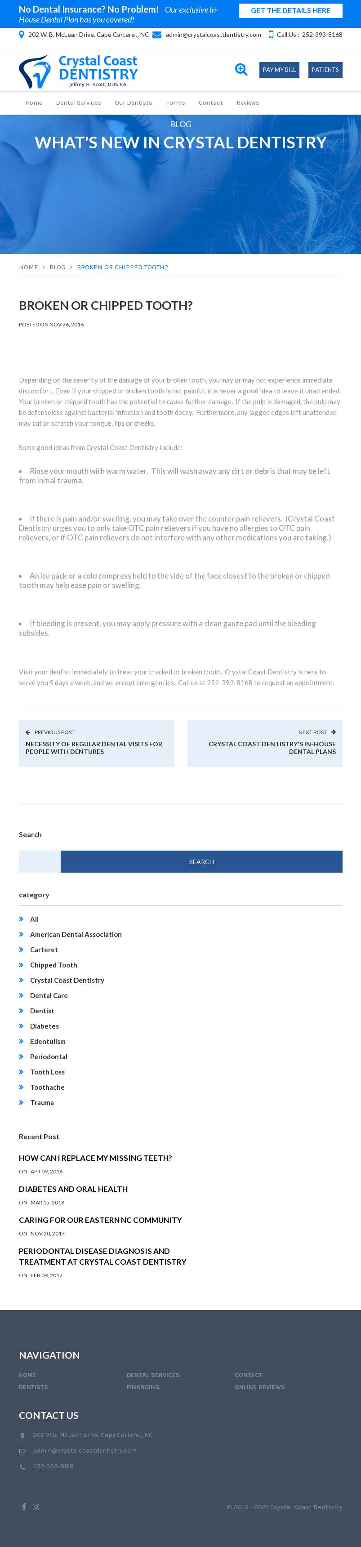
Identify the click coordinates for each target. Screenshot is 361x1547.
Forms (175, 103)
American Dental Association (76, 934)
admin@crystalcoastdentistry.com (213, 34)
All (34, 919)
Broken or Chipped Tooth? (122, 267)
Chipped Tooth (53, 965)
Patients (325, 69)
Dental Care (49, 995)
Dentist (42, 1011)
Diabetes (44, 1026)
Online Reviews (260, 1387)
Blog (57, 267)
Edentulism (48, 1041)
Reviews (247, 103)
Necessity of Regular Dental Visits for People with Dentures (94, 747)
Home (34, 103)
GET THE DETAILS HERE (290, 10)
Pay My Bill (279, 69)
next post (317, 732)
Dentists (33, 1387)
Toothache (47, 1087)
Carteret (44, 949)
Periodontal (48, 1056)
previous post (50, 732)
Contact (211, 103)
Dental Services (78, 103)
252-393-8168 (322, 34)
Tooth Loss (47, 1072)
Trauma (42, 1102)
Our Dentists (133, 103)
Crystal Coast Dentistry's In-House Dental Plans (272, 747)
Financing (143, 1387)
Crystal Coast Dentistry (67, 980)
